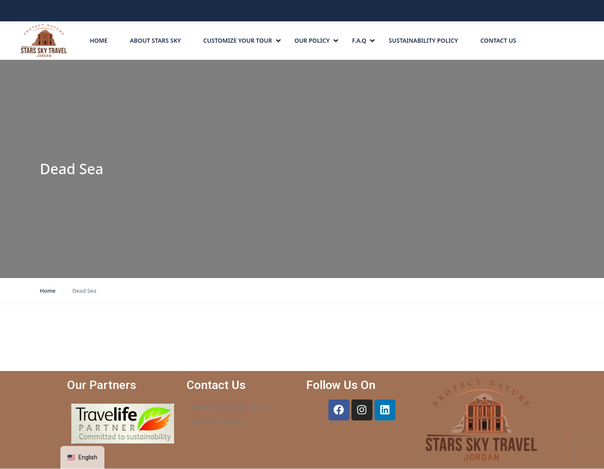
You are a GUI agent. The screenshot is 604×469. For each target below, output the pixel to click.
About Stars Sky (155, 40)
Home (98, 40)
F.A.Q (363, 40)
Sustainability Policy (423, 40)
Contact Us (498, 40)
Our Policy (316, 40)
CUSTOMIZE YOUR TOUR (242, 40)
